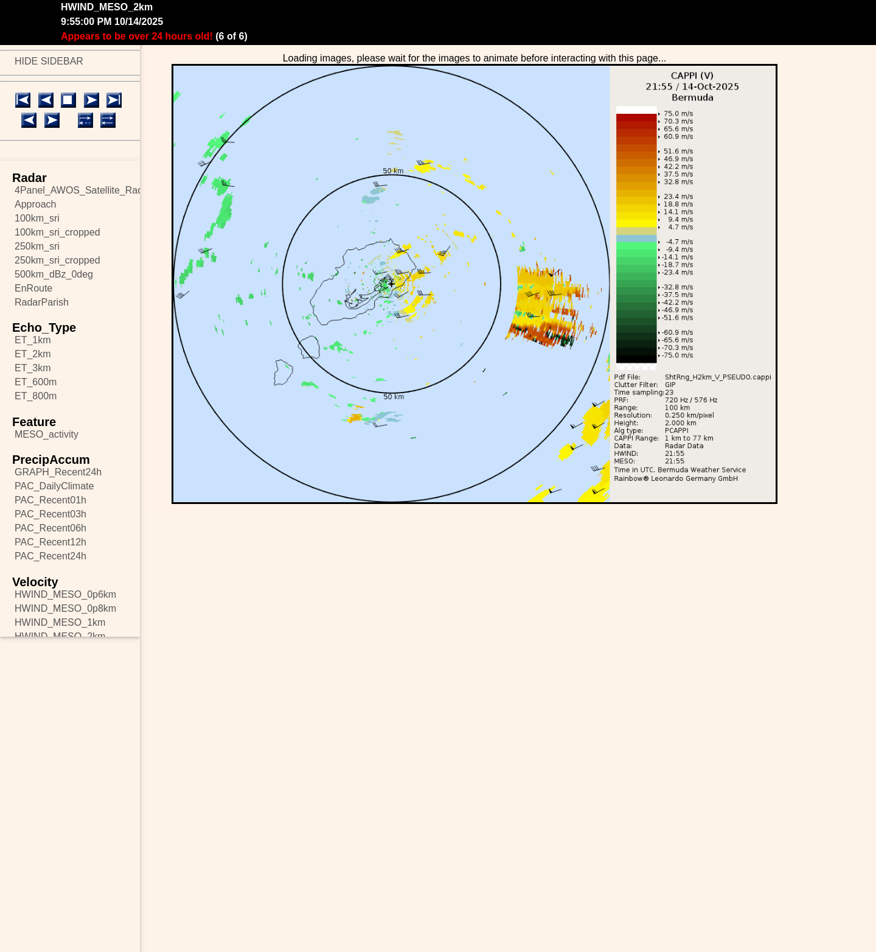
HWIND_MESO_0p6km (65, 594)
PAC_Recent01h (50, 500)
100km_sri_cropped (57, 232)
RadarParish (42, 302)
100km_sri (37, 218)
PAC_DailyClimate (54, 486)
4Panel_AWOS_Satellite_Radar (77, 190)
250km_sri (37, 246)
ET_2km (33, 354)
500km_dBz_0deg (54, 274)
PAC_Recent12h (50, 542)
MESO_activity (46, 434)
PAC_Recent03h (50, 514)
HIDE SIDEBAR (49, 61)
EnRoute (33, 288)
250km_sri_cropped (57, 260)
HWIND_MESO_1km (60, 622)
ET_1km (33, 340)
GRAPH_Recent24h (58, 472)
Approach (36, 204)
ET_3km (33, 368)
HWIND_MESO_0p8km (65, 608)
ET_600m (36, 382)
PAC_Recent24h (50, 556)
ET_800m (36, 396)
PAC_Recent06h (50, 528)
